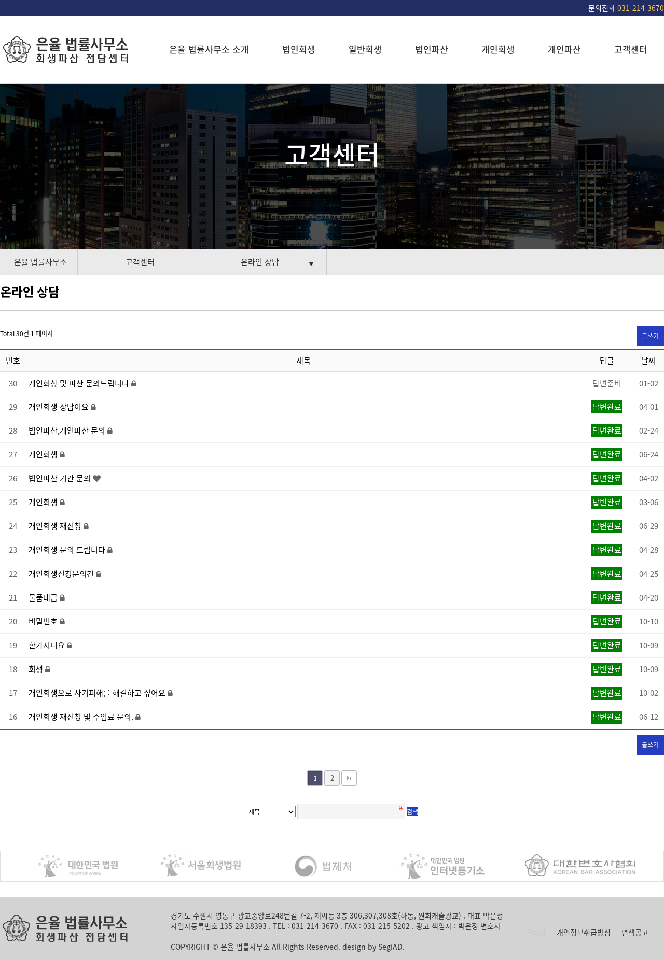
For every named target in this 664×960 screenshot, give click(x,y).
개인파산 (564, 49)
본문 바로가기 (0, 0)
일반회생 (365, 49)
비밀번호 (44, 621)
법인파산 (431, 49)
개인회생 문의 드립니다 (68, 549)
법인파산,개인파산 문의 (68, 430)
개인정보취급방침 (584, 932)
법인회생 (298, 49)
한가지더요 (48, 645)
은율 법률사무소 (40, 262)
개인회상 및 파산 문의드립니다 (80, 383)
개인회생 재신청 (56, 526)
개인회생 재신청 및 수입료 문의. (82, 716)
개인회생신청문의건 (62, 573)
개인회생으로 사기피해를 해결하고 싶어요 (98, 693)
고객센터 (630, 49)
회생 (37, 669)
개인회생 (498, 49)
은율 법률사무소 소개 (209, 49)
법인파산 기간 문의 (61, 478)
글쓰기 (650, 336)
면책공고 (634, 932)
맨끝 (349, 778)
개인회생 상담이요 (60, 406)
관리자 (536, 932)
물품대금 (44, 597)
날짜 (648, 360)
